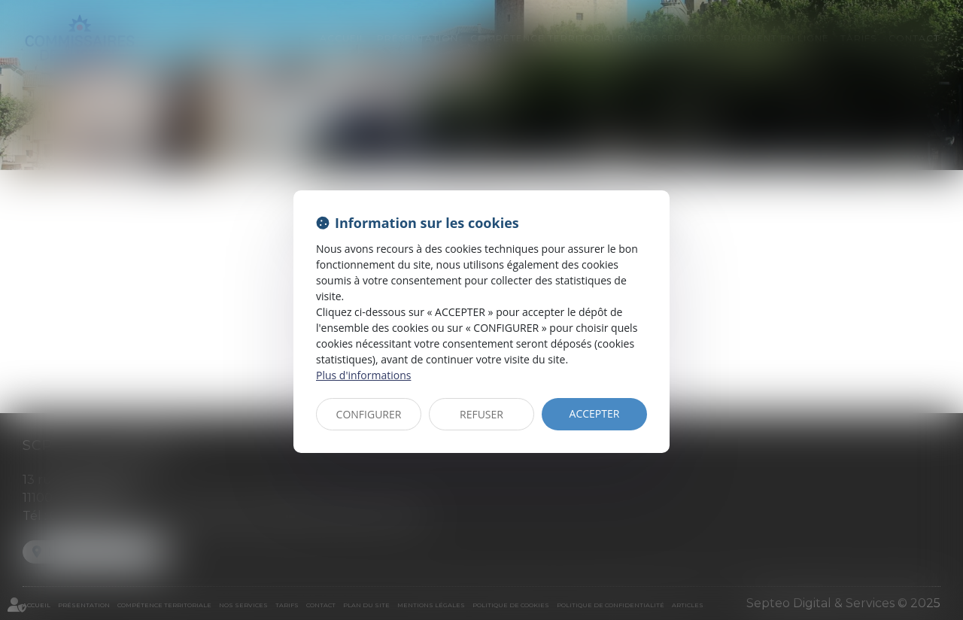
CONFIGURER (369, 414)
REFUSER (481, 414)
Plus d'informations (363, 375)
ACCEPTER (595, 413)
